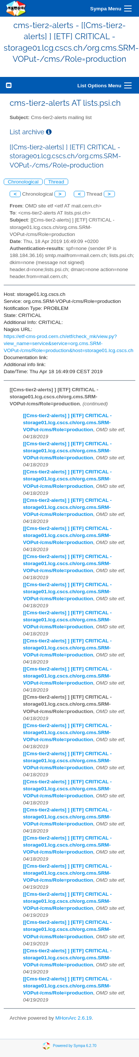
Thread (56, 182)
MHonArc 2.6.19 (73, 1018)
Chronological (23, 182)
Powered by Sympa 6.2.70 (74, 1046)
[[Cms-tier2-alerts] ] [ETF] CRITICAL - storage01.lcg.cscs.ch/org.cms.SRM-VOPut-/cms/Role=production (67, 422)
